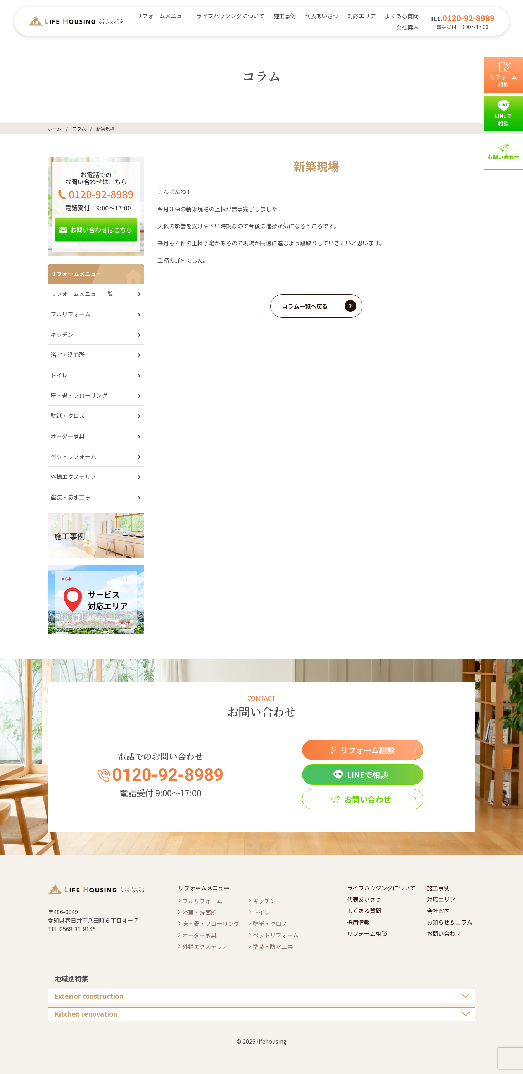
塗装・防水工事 (70, 497)
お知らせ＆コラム (449, 922)
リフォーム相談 (367, 933)
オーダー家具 (68, 436)
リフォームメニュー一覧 (82, 293)
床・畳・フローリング (79, 395)
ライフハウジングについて (230, 15)
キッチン (62, 334)
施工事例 (284, 15)
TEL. (462, 18)
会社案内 (407, 27)
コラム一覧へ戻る (305, 306)
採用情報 (358, 922)
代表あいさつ (322, 15)
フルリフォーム (70, 314)
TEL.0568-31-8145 (72, 929)
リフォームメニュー (162, 15)
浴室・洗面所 (68, 354)
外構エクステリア (73, 476)
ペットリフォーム (73, 456)
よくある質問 (401, 15)
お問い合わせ (444, 933)
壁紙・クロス (68, 415)
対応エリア (361, 15)
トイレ (59, 375)
